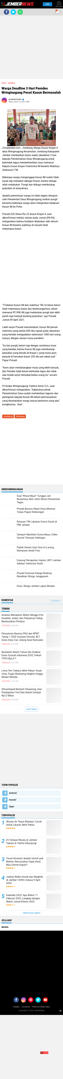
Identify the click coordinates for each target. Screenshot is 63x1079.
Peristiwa (20, 416)
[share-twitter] (13, 12)
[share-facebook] (6, 12)
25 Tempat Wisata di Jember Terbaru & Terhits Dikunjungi (21, 842)
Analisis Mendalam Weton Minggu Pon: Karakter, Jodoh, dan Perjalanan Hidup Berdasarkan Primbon (23, 618)
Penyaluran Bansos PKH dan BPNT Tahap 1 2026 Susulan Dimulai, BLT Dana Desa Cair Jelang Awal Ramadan (22, 636)
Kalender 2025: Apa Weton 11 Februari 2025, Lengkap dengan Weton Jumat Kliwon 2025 (23, 898)
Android (13, 793)
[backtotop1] (60, 1010)
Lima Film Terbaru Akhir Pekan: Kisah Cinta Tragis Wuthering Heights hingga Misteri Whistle (22, 674)
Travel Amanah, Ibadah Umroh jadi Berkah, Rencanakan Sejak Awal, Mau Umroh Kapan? (24, 861)
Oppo (11, 806)
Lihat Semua (31, 709)
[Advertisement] (31, 47)
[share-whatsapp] (20, 12)
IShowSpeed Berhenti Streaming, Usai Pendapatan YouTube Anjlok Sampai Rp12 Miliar (22, 692)
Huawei (12, 800)
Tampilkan (55, 601)
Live (46, 4)
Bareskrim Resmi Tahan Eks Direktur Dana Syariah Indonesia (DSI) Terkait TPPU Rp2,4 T (21, 655)
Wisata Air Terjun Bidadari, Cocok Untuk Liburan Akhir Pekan (24, 823)
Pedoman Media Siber (41, 1007)
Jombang (11, 83)
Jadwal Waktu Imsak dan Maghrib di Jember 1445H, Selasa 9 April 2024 (24, 880)
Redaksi (16, 1007)
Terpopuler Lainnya (31, 913)
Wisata (5, 927)
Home (4, 83)
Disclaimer (26, 1007)
